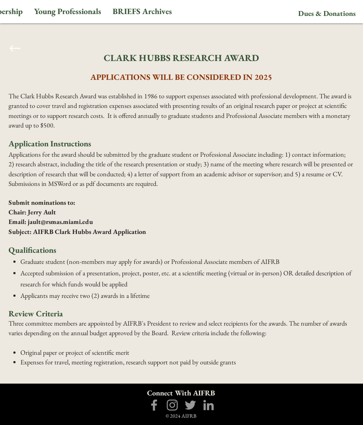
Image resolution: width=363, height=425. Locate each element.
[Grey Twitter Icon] (190, 405)
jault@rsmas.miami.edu (60, 221)
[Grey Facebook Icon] (154, 405)
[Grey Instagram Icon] (172, 405)
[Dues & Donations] (327, 13)
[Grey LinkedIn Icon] (208, 405)
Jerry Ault (41, 212)
